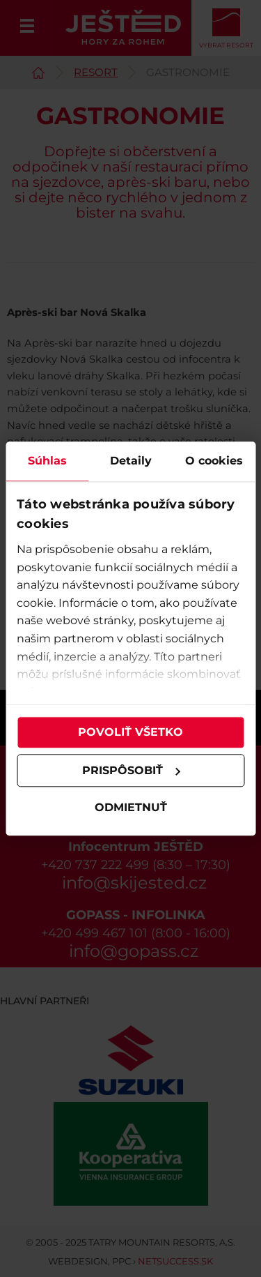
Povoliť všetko (130, 732)
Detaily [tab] (131, 460)
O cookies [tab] (214, 460)
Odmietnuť (131, 808)
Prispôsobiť (131, 770)
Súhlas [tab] (47, 460)
